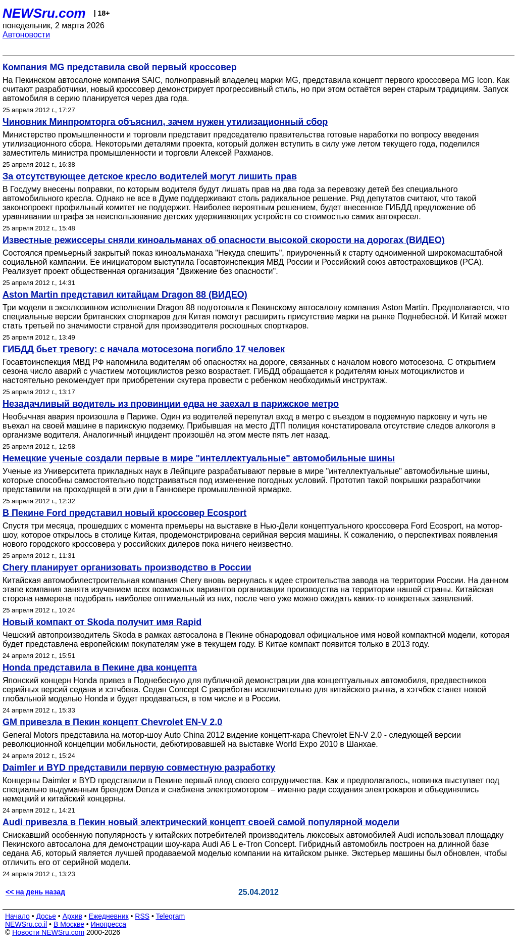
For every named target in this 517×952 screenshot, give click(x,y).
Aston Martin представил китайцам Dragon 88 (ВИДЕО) (125, 295)
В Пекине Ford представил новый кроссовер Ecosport (124, 513)
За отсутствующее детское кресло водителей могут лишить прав (150, 176)
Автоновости (26, 34)
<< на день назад (35, 892)
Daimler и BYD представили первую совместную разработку (139, 768)
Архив (72, 916)
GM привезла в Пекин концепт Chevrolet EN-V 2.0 (112, 722)
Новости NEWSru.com (48, 932)
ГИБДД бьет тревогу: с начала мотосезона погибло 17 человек (144, 349)
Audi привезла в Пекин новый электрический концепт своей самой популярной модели (201, 822)
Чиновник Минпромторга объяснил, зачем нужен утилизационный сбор (165, 122)
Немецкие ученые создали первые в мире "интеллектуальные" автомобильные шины (199, 458)
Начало (17, 916)
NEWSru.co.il (26, 924)
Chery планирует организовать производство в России (127, 567)
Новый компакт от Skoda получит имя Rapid (102, 622)
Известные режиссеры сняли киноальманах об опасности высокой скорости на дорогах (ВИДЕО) (224, 240)
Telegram (170, 916)
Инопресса (109, 924)
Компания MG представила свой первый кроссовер (120, 67)
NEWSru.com (44, 13)
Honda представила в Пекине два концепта (100, 667)
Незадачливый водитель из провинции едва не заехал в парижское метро (171, 404)
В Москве (69, 924)
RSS (142, 916)
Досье (46, 916)
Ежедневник (109, 916)
